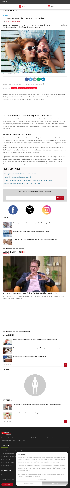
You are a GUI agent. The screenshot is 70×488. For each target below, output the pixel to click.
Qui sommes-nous (8, 454)
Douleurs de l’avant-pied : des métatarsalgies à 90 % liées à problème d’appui (37, 404)
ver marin (21, 88)
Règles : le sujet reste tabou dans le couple (17, 177)
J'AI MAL (6, 369)
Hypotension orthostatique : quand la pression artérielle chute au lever (35, 339)
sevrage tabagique (31, 88)
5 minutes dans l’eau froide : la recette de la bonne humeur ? (32, 231)
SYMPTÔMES (7, 400)
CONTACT (4, 2)
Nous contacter (7, 465)
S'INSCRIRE (7, 484)
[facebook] (15, 209)
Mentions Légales (8, 462)
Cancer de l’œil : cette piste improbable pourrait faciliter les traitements (35, 239)
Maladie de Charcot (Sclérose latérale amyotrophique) (29, 356)
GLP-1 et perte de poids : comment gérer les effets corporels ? (32, 223)
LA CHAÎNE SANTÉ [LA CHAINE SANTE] (9, 252)
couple (14, 88)
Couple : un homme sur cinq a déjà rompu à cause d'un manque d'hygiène (28, 180)
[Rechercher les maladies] (65, 365)
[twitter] (32, 209)
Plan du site (6, 459)
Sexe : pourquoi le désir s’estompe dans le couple (20, 174)
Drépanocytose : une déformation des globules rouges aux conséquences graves (38, 348)
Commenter (40, 84)
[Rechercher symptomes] (65, 421)
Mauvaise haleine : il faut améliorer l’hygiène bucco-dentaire (32, 413)
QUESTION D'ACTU (10, 10)
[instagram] (49, 210)
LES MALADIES (8, 335)
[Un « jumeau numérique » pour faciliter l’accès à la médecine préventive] (35, 274)
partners (29, 457)
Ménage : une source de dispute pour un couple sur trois (22, 183)
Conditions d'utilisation (10, 456)
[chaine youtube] (22, 252)
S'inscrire (60, 198)
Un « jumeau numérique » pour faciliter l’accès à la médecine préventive (30, 293)
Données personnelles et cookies (13, 451)
